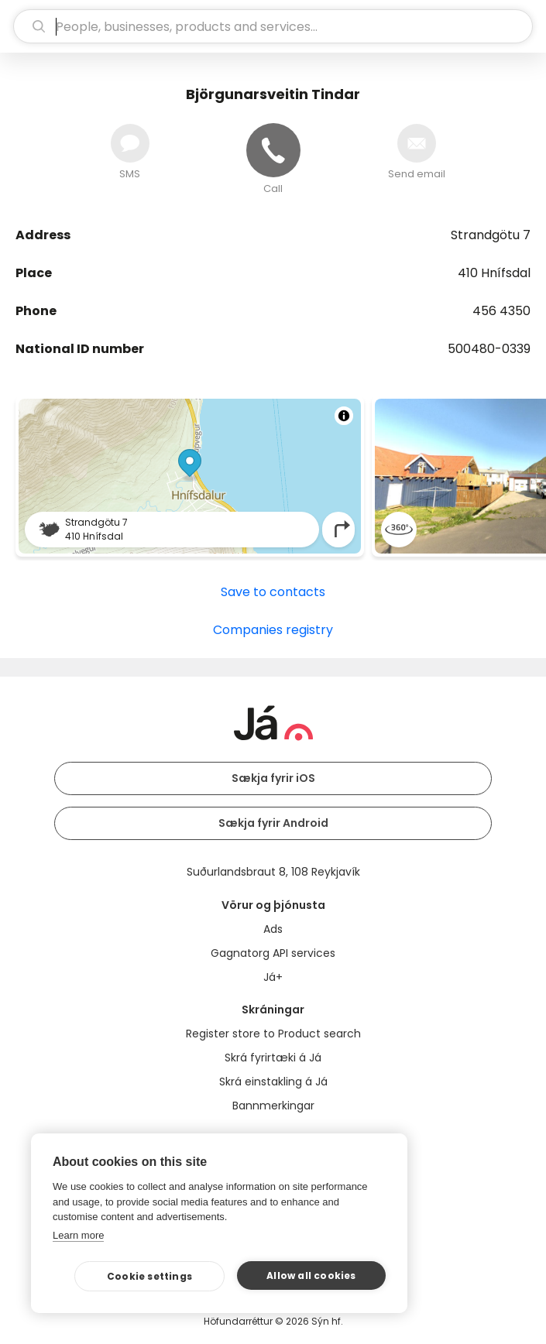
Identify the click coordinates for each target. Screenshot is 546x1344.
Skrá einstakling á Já (273, 1081)
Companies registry (273, 630)
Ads (273, 929)
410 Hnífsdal (494, 273)
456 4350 (501, 311)
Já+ (273, 977)
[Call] (273, 150)
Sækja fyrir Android (273, 823)
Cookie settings (149, 1276)
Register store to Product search (273, 1033)
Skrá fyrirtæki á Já (273, 1057)
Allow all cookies (310, 1275)
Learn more (78, 1235)
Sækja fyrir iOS (273, 778)
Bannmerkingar (273, 1105)
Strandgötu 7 (491, 235)
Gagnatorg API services (273, 953)
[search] (273, 26)
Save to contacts (273, 592)
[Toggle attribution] (344, 415)
